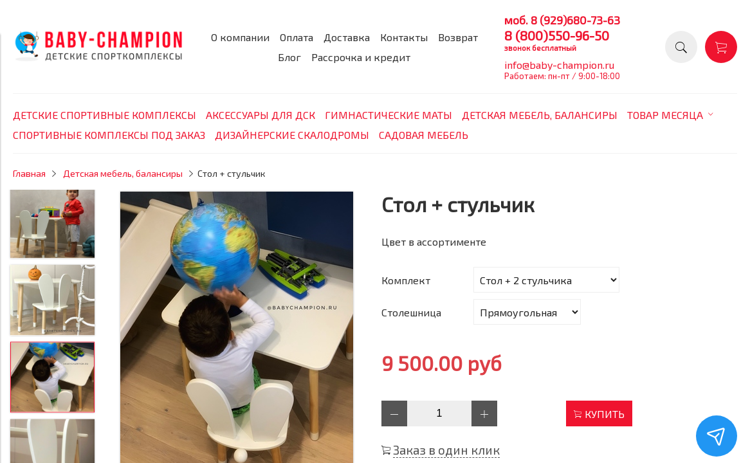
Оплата (296, 37)
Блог (289, 57)
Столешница (411, 312)
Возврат (458, 37)
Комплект (405, 280)
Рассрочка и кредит (360, 57)
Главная (29, 173)
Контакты (404, 37)
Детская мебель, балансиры (123, 173)
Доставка (347, 37)
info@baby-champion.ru (559, 65)
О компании (240, 37)
